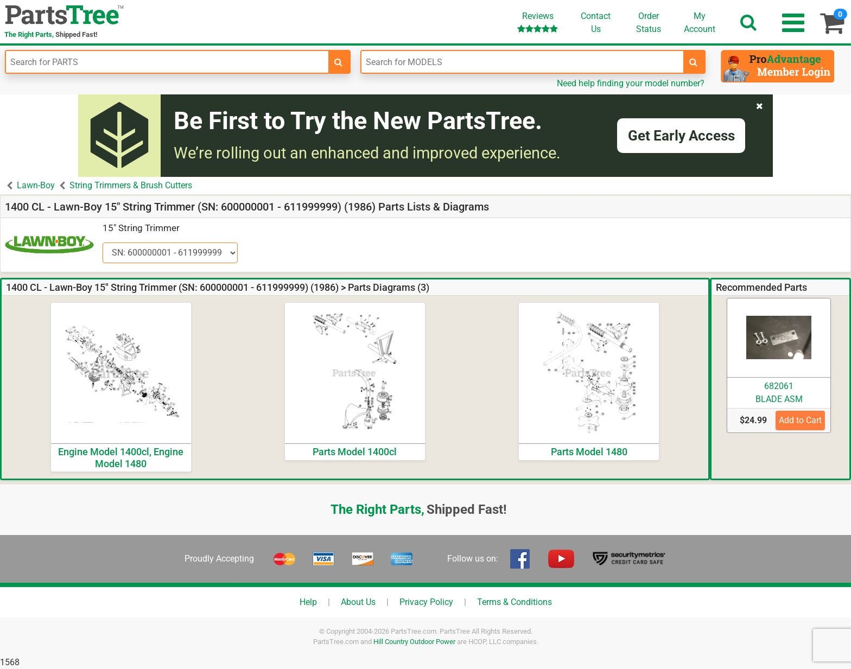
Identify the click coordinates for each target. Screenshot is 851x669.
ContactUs (596, 22)
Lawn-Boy (36, 185)
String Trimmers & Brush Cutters (130, 185)
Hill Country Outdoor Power (414, 642)
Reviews (537, 22)
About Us (358, 602)
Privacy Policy (426, 602)
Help (308, 602)
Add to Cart (800, 420)
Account (699, 22)
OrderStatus (648, 22)
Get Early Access (681, 136)
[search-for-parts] (339, 62)
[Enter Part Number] (167, 62)
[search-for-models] (693, 62)
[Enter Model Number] (522, 62)
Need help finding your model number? (630, 83)
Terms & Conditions (514, 602)
